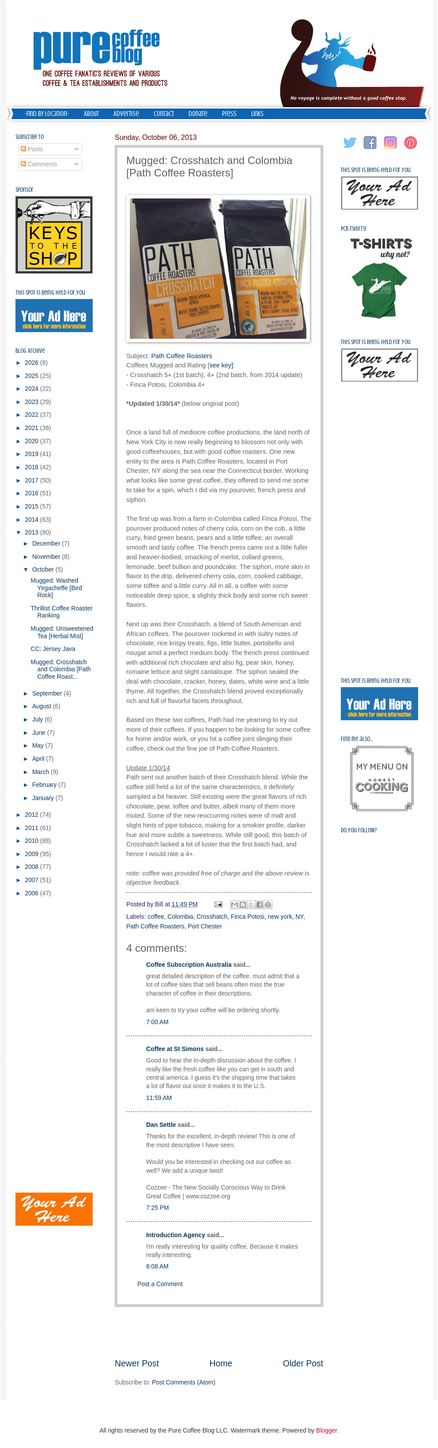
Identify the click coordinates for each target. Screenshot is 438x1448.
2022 (32, 415)
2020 (32, 441)
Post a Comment (160, 1284)
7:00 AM (157, 1022)
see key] (221, 365)
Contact (164, 114)
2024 (32, 388)
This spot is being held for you (50, 292)
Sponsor (24, 190)
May (38, 745)
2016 (32, 493)
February (45, 785)
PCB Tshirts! (353, 228)
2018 (32, 467)
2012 (32, 815)
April (39, 759)
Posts (32, 149)
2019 (32, 454)
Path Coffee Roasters (181, 355)
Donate (198, 114)
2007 (32, 880)
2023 (32, 402)
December (47, 543)
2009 (32, 854)
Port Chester (205, 926)
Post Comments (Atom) (183, 1382)
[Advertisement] (219, 1332)
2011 (32, 828)
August (42, 706)
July (38, 719)
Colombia (180, 916)
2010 (32, 841)
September (48, 693)
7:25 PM (157, 1208)
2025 (32, 376)
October (44, 569)
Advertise (126, 114)
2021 (32, 428)
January (44, 798)
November (47, 557)
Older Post (303, 1363)
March (41, 772)
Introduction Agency (175, 1235)
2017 (32, 480)
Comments (39, 164)
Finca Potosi (247, 916)
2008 (32, 867)
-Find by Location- (46, 114)
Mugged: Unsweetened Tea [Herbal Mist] (61, 632)
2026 (32, 362)
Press (229, 114)
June (39, 733)
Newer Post (137, 1363)
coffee (155, 916)
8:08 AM (157, 1266)
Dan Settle (161, 1125)
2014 (32, 519)
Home (221, 1363)
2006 (32, 893)
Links (257, 114)
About (91, 114)
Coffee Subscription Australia (188, 965)
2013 (32, 532)
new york (280, 916)
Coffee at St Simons (175, 1049)
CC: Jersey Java (52, 649)
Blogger (326, 1430)
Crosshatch (211, 916)
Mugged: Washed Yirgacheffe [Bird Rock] (56, 588)
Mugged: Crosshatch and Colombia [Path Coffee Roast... (60, 669)
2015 (32, 506)
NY (299, 916)
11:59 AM (159, 1098)
